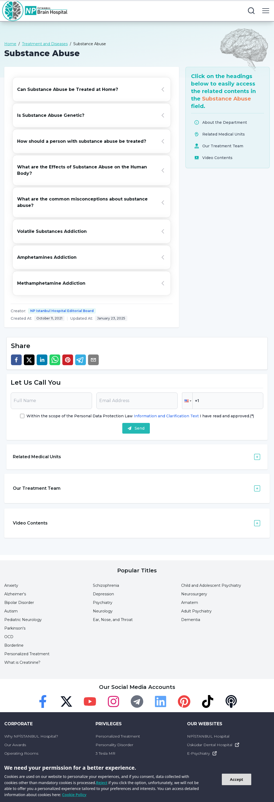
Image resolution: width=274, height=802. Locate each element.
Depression (103, 594)
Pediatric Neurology (23, 619)
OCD (8, 636)
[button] (187, 401)
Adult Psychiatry (196, 611)
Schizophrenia (106, 585)
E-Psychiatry (202, 753)
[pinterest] (67, 359)
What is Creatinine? (22, 662)
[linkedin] (42, 359)
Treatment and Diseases (45, 43)
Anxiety (11, 585)
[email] (93, 359)
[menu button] (266, 11)
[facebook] (16, 359)
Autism (11, 611)
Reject (101, 782)
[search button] (251, 11)
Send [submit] (136, 428)
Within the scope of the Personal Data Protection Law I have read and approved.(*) (140, 416)
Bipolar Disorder (19, 602)
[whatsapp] (55, 359)
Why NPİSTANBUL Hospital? (31, 736)
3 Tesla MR (105, 753)
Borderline (14, 645)
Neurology (103, 611)
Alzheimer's (15, 594)
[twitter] (29, 359)
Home (10, 43)
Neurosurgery (194, 594)
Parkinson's (14, 628)
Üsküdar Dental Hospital (213, 744)
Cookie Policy (74, 794)
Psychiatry (102, 602)
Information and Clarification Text (166, 416)
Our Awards (15, 744)
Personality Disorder (114, 744)
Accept (236, 779)
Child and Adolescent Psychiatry (211, 585)
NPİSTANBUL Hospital (208, 736)
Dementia (190, 619)
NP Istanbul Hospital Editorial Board (62, 311)
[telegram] (80, 359)
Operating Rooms (21, 753)
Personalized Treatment (27, 653)
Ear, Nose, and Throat (113, 619)
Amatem (189, 602)
